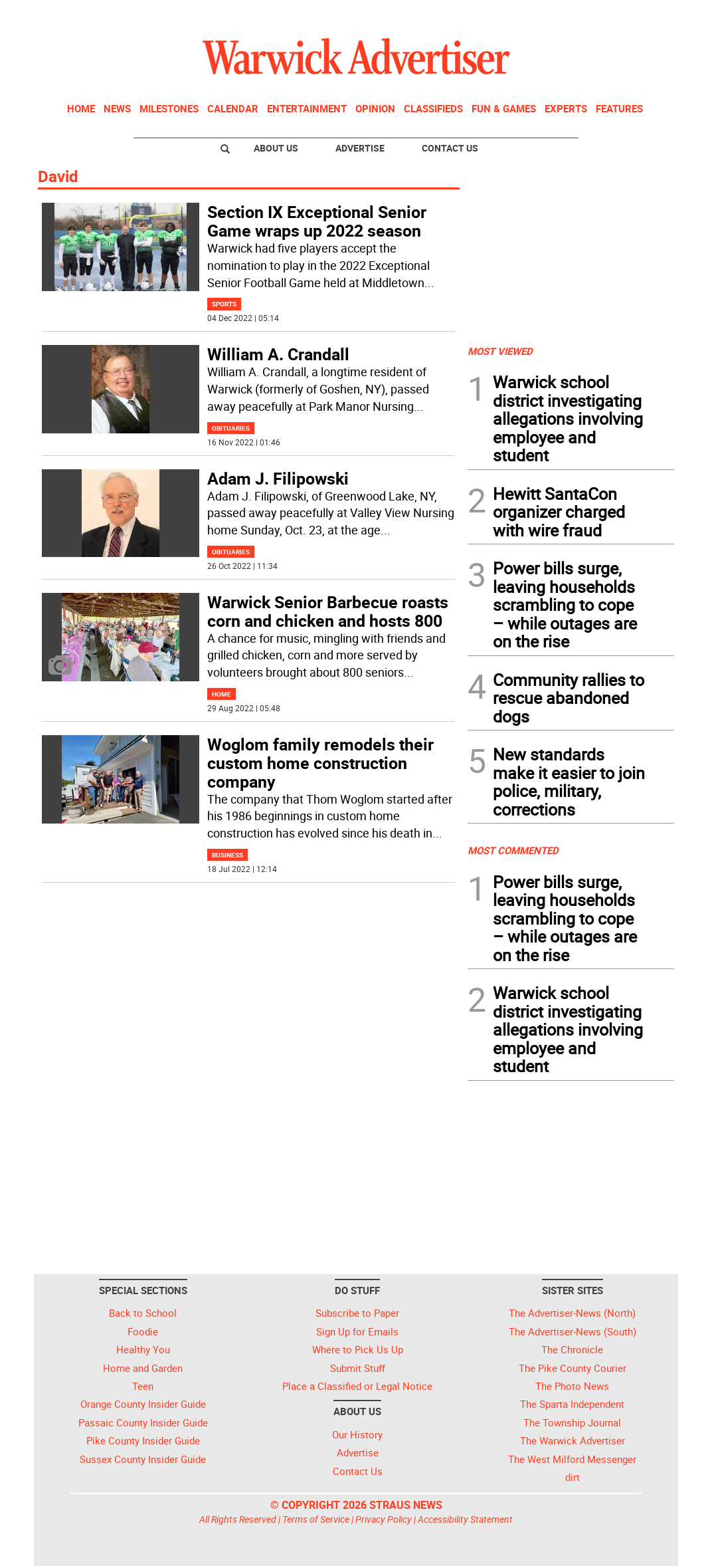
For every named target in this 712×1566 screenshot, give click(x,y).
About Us (276, 148)
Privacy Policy (383, 1519)
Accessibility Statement (465, 1519)
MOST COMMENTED (513, 850)
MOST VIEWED (500, 351)
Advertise (360, 148)
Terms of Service (315, 1519)
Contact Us (450, 148)
